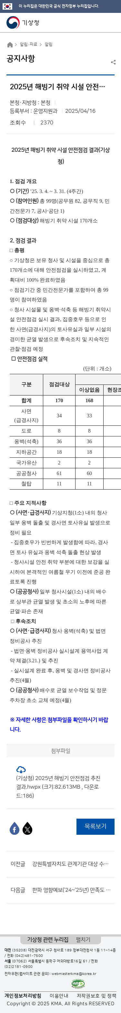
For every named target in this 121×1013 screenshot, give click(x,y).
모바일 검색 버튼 (100, 22)
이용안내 (59, 996)
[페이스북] (14, 828)
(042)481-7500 (29, 956)
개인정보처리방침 (23, 996)
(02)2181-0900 (19, 967)
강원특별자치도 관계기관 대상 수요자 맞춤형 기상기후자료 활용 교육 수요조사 (71, 864)
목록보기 (95, 826)
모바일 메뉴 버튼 (110, 22)
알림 (49, 44)
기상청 (22, 22)
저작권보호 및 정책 (97, 996)
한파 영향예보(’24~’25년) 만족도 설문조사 (71, 890)
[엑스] (27, 828)
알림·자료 (28, 44)
